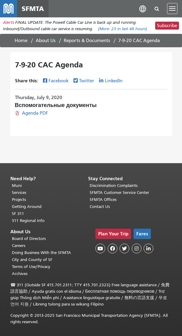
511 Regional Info (28, 220)
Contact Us (100, 206)
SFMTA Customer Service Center (119, 192)
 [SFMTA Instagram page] (136, 248)
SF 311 (18, 213)
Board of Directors (29, 238)
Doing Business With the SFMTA (41, 252)
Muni (17, 185)
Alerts (8, 22)
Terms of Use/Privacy (31, 266)
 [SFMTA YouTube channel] (100, 248)
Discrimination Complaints (113, 185)
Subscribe (167, 25)
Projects (19, 199)
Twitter (86, 81)
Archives (19, 273)
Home (21, 40)
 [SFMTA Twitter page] (124, 248)
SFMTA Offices (103, 199)
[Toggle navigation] (172, 8)
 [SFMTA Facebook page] (112, 248)
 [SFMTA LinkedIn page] (148, 248)
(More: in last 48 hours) (122, 28)
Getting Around (26, 206)
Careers (18, 245)
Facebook (58, 81)
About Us (45, 40)
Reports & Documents (87, 40)
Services (19, 192)
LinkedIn (114, 81)
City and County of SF (32, 259)
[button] (142, 8)
